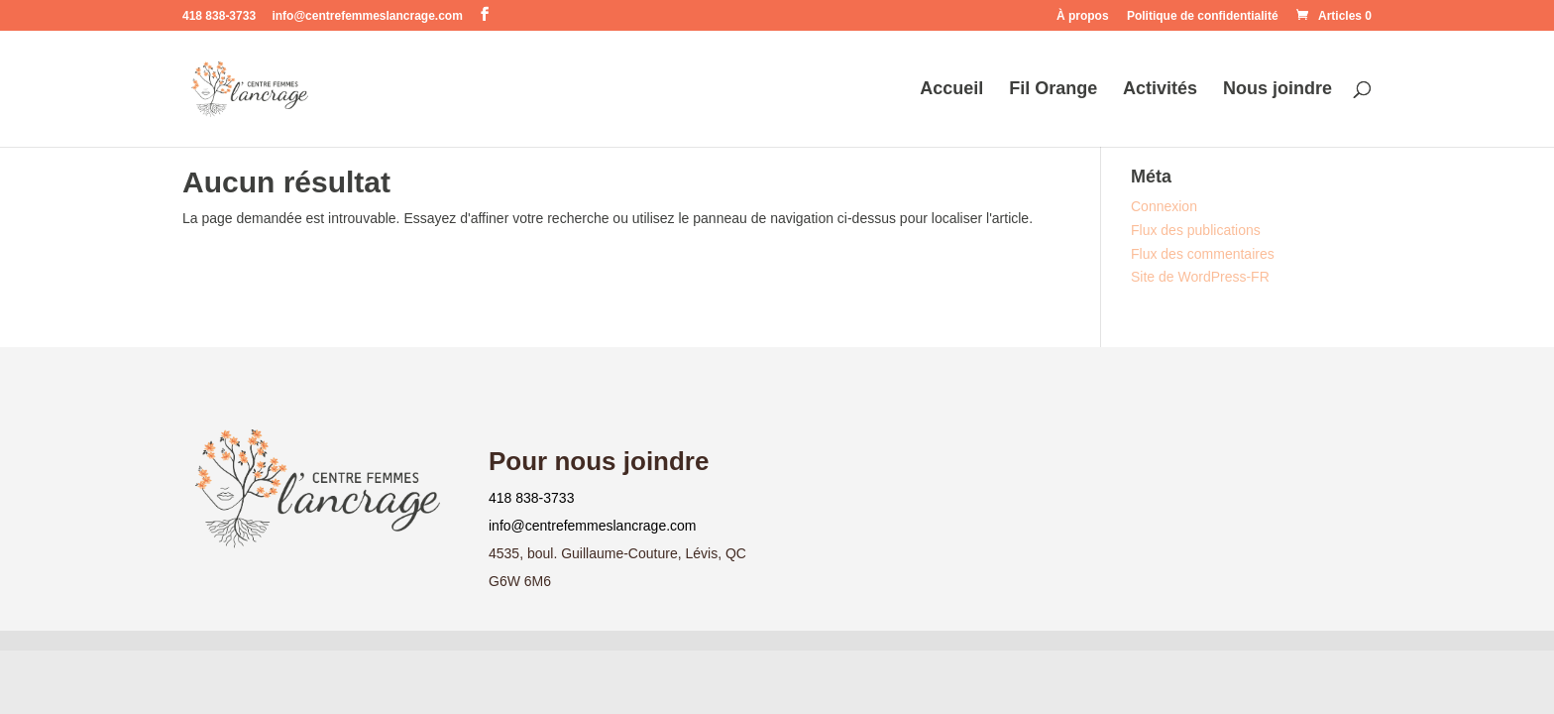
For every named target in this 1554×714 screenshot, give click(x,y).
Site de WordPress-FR (1200, 277)
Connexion (1164, 206)
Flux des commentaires (1203, 254)
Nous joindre (1277, 89)
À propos (1082, 16)
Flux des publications (1196, 230)
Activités (1160, 89)
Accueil (951, 89)
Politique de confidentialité (1202, 16)
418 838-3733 (531, 498)
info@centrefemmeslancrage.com (593, 526)
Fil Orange (1053, 89)
